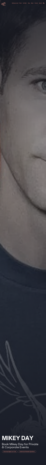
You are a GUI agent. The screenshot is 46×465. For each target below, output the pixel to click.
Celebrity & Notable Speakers (27, 451)
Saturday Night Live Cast (9, 451)
